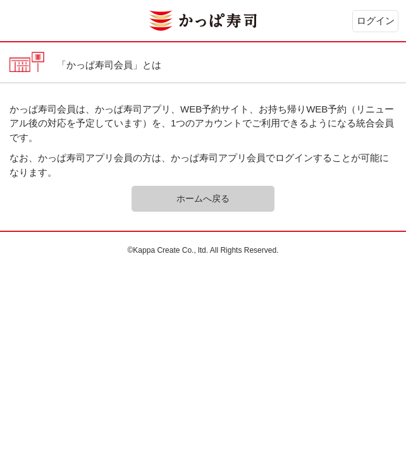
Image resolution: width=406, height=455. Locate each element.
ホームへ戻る (203, 198)
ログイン (376, 20)
